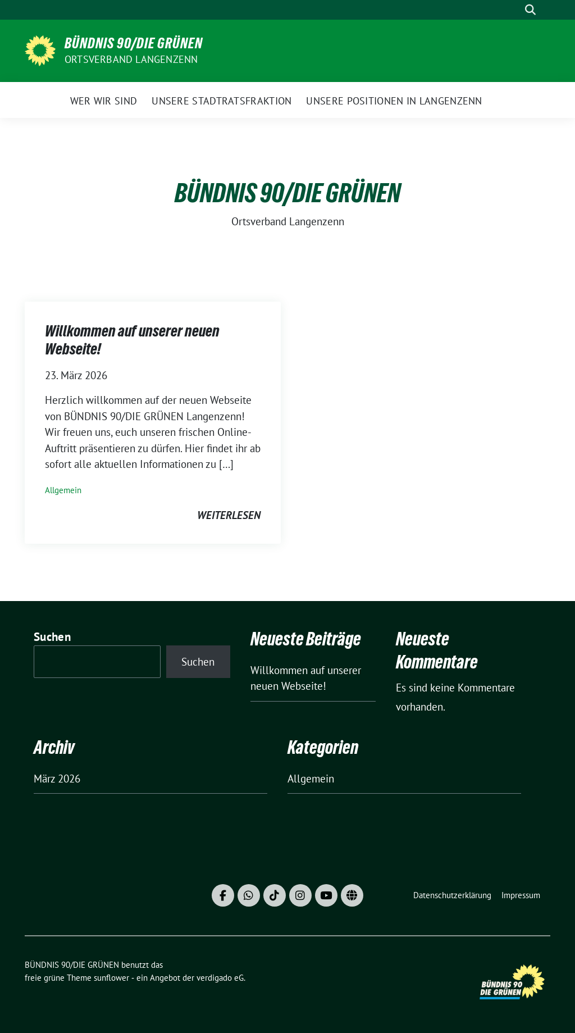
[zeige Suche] (530, 10)
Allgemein (63, 490)
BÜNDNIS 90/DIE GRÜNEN (134, 43)
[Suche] (514, 10)
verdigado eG (220, 977)
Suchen (52, 636)
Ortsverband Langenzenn (131, 59)
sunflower (111, 977)
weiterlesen (229, 515)
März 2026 (57, 778)
